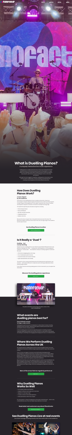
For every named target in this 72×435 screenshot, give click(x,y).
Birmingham (25, 362)
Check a (42, 2)
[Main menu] (68, 2)
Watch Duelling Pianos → (36, 230)
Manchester (19, 362)
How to (59, 2)
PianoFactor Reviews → (36, 409)
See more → (36, 374)
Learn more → (36, 276)
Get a (51, 2)
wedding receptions (47, 330)
